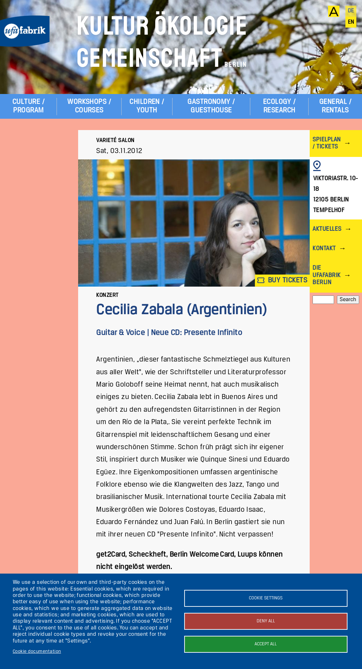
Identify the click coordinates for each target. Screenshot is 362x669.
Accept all (266, 644)
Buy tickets (282, 280)
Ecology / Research (279, 106)
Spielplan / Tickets (326, 143)
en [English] (351, 22)
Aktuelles (327, 229)
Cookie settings (265, 598)
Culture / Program (28, 106)
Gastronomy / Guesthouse (211, 106)
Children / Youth (146, 106)
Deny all (266, 621)
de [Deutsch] (351, 11)
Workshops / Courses (89, 106)
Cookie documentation (37, 651)
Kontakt (324, 249)
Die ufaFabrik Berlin (326, 275)
